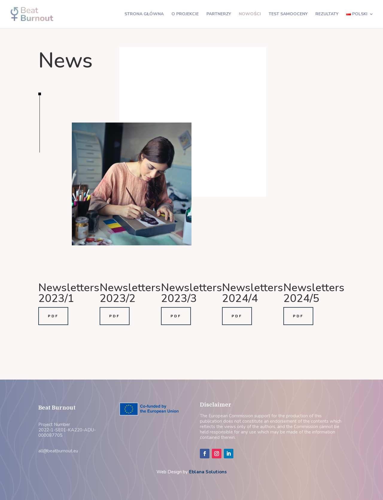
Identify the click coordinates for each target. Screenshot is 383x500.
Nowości (250, 14)
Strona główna (144, 14)
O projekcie (185, 14)
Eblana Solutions (208, 472)
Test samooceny (288, 14)
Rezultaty (326, 14)
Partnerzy (218, 14)
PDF (53, 316)
